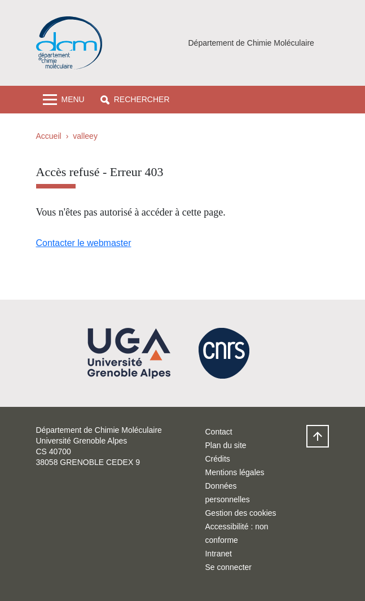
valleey (85, 136)
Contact (218, 431)
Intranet (218, 553)
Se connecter (228, 567)
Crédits (217, 458)
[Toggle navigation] (63, 99)
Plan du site (225, 445)
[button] (135, 99)
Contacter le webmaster (83, 243)
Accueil (48, 136)
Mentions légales (234, 472)
